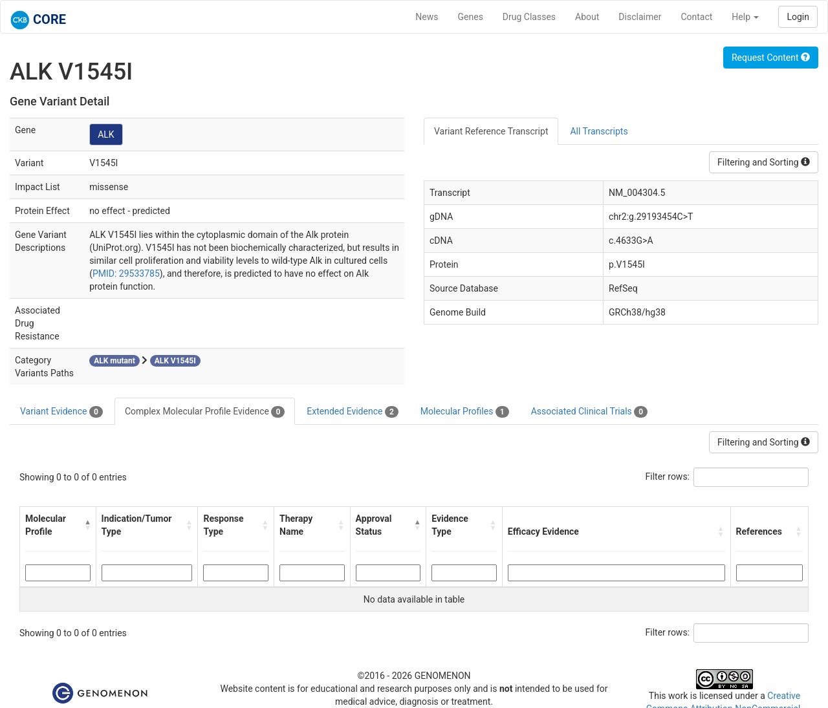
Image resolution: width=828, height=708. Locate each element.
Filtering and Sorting (763, 162)
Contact (696, 17)
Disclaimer (639, 17)
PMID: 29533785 (126, 273)
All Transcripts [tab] (598, 131)
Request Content (771, 57)
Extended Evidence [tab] (352, 412)
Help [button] (745, 17)
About (587, 17)
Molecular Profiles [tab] (464, 412)
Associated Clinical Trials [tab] (589, 412)
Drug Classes (529, 17)
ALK (106, 134)
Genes (470, 17)
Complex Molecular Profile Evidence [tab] (205, 412)
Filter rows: (668, 476)
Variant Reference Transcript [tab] (491, 131)
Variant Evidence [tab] (61, 412)
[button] (87, 525)
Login (798, 17)
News (426, 17)
